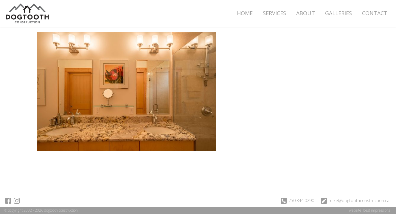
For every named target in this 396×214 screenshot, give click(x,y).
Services (274, 13)
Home (245, 13)
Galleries (338, 13)
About (305, 13)
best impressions (376, 210)
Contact (374, 13)
